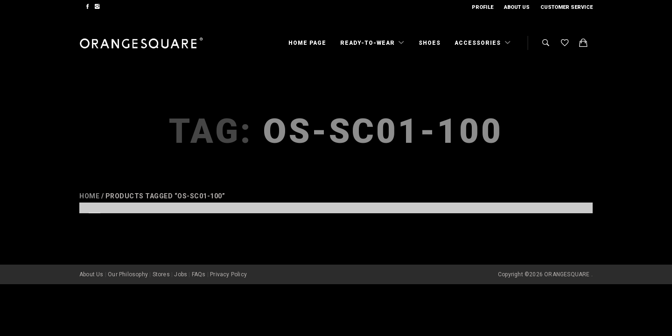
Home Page (307, 43)
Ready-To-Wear (368, 43)
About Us (517, 7)
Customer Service (566, 7)
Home (89, 196)
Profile (482, 7)
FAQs (199, 260)
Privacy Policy (228, 260)
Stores (161, 260)
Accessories (479, 43)
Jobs (180, 260)
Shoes (430, 43)
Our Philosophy (128, 260)
